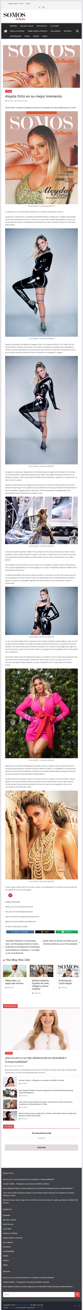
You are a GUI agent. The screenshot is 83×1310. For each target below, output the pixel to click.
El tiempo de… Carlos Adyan (66, 982)
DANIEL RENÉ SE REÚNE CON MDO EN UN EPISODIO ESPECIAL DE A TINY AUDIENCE (61, 942)
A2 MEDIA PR (20, 1066)
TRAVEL (27, 36)
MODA (45, 36)
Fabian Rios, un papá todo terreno (14, 982)
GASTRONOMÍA (15, 36)
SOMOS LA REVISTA (22, 101)
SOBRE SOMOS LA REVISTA (37, 31)
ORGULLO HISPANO (17, 31)
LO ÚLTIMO (54, 26)
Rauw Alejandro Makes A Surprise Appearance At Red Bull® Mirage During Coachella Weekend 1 (46, 1091)
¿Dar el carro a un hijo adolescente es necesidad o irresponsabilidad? (36, 1059)
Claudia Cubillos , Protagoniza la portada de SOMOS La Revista (41, 1080)
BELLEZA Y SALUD (26, 26)
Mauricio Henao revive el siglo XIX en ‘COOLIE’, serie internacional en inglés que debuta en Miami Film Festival (47, 1114)
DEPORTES (67, 31)
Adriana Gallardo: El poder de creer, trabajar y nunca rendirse (40, 984)
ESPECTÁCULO (42, 26)
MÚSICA (36, 36)
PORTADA (13, 26)
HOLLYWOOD (55, 31)
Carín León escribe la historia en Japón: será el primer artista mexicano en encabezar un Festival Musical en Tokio (45, 1103)
